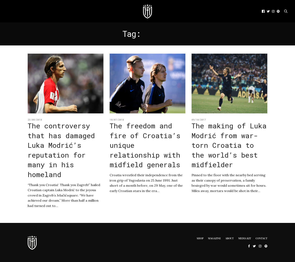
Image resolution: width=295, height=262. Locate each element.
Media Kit (244, 238)
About (229, 238)
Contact (261, 238)
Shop (200, 238)
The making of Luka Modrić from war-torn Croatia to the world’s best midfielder (229, 145)
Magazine (214, 238)
